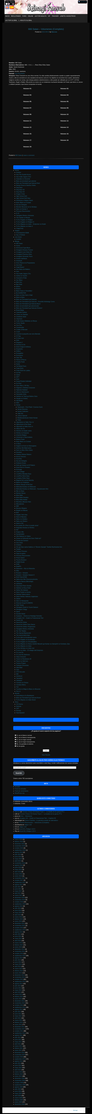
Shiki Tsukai (20, 605)
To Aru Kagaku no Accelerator (25, 639)
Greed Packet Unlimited (23, 381)
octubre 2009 (19, 1082)
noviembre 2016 (20, 899)
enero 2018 (18, 876)
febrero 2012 (19, 1022)
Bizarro (18, 288)
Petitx (19, 420)
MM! (17, 506)
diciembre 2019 (20, 843)
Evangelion (19, 353)
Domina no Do (20, 344)
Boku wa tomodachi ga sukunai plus (27, 306)
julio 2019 (18, 854)
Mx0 (17, 512)
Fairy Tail (19, 357)
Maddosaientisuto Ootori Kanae (27, 418)
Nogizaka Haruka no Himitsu (25, 527)
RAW (17, 564)
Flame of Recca (21, 359)
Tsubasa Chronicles (22, 665)
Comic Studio (20, 323)
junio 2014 (18, 962)
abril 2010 (18, 1069)
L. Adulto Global (25, 20)
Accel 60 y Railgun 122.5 (27, 829)
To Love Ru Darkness (23, 654)
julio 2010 (18, 1063)
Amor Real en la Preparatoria (25, 263)
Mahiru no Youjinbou (22, 482)
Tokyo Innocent (21, 657)
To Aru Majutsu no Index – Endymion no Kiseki (31, 224)
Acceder (17, 786)
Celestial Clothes (21, 312)
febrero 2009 (19, 1100)
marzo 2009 (18, 1097)
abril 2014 (18, 966)
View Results (46, 755)
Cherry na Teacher (22, 314)
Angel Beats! (20, 267)
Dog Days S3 (20, 192)
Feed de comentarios (21, 791)
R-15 (17, 213)
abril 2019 (18, 861)
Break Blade (20, 310)
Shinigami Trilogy (21, 609)
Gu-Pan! (18, 383)
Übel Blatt (19, 667)
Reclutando (16, 16)
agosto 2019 (19, 852)
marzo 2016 (18, 917)
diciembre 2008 (20, 1104)
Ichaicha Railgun (21, 435)
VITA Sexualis (20, 672)
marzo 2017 (18, 895)
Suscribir (19, 773)
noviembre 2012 (20, 1003)
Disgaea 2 (19, 342)
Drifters (18, 351)
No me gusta (20, 746)
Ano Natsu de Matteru (23, 269)
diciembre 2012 (20, 1001)
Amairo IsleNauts (21, 258)
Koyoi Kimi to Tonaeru (23, 467)
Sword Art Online (21, 622)
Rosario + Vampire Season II (25, 575)
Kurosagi (19, 469)
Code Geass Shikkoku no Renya (26, 321)
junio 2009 (18, 1091)
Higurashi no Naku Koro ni (24, 426)
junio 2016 (18, 910)
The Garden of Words (23, 217)
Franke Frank (20, 362)
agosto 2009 (19, 1087)
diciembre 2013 (20, 975)
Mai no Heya (20, 491)
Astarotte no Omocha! (23, 179)
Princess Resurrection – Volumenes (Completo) (34, 822)
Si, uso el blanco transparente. (26, 737)
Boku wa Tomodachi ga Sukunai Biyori (28, 304)
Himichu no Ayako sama (23, 431)
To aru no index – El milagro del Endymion (29, 650)
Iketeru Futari (20, 439)
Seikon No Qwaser (22, 590)
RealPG (18, 566)
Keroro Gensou (21, 456)
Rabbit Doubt (20, 562)
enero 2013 (18, 998)
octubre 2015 (19, 927)
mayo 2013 (18, 990)
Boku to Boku (20, 297)
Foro (24, 16)
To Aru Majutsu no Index (24, 646)
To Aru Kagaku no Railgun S (25, 222)
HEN (17, 403)
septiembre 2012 (20, 1007)
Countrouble (20, 327)
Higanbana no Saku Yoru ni (25, 422)
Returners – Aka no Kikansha (25, 568)
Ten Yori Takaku (21, 631)
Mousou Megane (21, 508)
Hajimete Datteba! (22, 390)
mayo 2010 (18, 1067)
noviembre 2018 (20, 863)
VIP (49, 16)
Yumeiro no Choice (22, 682)
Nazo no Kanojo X (22, 209)
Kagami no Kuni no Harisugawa (26, 446)
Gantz (18, 375)
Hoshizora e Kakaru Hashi (24, 200)
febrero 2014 (19, 970)
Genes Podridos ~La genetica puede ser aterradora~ (41, 820)
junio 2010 (18, 1065)
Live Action (18, 237)
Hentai (18, 405)
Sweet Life (19, 620)
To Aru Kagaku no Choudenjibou (26, 641)
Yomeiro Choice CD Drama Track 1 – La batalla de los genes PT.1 (43, 812)
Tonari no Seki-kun (22, 661)
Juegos (17, 230)
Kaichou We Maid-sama (23, 448)
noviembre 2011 (20, 1029)
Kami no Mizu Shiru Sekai (24, 450)
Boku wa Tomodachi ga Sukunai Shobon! (29, 308)
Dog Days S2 (20, 189)
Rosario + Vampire (22, 573)
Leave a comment (28, 155)
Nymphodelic (20, 534)
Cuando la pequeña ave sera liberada (28, 334)
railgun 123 (28, 824)
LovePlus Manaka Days (23, 474)
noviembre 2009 (20, 1080)
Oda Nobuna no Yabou (23, 536)
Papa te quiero (20, 553)
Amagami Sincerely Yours (24, 256)
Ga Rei (18, 372)
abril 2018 (18, 871)
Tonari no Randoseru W (23, 659)
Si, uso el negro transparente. (25, 742)
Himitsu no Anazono (22, 433)
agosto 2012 (19, 1009)
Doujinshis (19, 349)
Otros (16, 702)
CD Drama (19, 704)
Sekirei (18, 598)
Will (17, 674)
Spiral (18, 611)
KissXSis (19, 459)
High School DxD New (23, 198)
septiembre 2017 (20, 882)
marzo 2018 (18, 874)
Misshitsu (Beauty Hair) (23, 502)
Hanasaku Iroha (21, 394)
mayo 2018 (18, 869)
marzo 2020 (18, 839)
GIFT (17, 377)
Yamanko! (19, 678)
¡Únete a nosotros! (67, 16)
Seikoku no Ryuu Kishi (23, 588)
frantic (18, 364)
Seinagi (75, 1110)
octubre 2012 (19, 1005)
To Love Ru (19, 652)
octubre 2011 (19, 1031)
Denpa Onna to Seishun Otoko (26, 185)
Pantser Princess (21, 551)
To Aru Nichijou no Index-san (25, 648)
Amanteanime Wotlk (22, 232)
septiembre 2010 (20, 1059)
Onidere (18, 545)
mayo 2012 (18, 1016)
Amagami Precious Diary (24, 254)
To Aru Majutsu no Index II (24, 226)
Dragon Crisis (20, 194)
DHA (17, 340)
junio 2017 (18, 889)
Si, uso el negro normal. (24, 739)
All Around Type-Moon (23, 248)
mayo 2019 (18, 859)
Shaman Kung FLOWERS (24, 603)
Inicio (7, 16)
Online (30, 16)
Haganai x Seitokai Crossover (25, 387)
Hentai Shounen (22, 409)
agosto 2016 (19, 906)
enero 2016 (18, 921)
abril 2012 (18, 1018)
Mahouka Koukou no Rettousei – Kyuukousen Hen (32, 489)
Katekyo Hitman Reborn (23, 454)
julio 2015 (18, 934)
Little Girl (20, 413)
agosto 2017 (19, 884)
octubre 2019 (19, 848)
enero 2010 (18, 1076)
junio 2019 (18, 856)
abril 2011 (18, 1044)
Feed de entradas (20, 789)
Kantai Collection (22, 411)
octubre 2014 (19, 953)
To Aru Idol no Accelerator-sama (26, 637)
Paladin (18, 549)
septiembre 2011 (20, 1033)
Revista (18, 710)
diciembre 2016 (20, 897)
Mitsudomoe (20, 504)
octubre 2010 (19, 1057)
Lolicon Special (22, 415)
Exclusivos (19, 355)
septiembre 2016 (20, 904)
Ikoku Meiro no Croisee (23, 441)
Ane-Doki (19, 265)
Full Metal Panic (21, 366)
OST (17, 708)
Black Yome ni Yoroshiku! (24, 291)
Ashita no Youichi (21, 276)
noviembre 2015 (20, 925)
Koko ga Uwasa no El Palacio (25, 465)
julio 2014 (18, 960)
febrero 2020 (19, 841)
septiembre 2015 (20, 930)
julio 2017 (18, 887)
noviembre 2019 (20, 846)
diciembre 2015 (20, 923)
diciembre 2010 (20, 1052)
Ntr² (17, 530)
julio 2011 (18, 1037)
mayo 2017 (18, 891)
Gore (17, 379)
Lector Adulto (41, 16)
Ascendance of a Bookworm (25, 695)
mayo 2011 (18, 1042)
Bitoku (18, 286)
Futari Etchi (19, 368)
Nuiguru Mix (20, 532)
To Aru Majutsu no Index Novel (26, 700)
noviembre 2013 (20, 977)
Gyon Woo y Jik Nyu (22, 385)
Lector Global (11, 20)
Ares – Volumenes (26, 816)
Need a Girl (19, 523)
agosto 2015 (19, 932)
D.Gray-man (20, 338)
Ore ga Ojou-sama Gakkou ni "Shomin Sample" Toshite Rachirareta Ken (39, 547)
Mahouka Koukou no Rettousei (26, 486)
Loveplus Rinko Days (23, 478)
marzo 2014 (18, 968)
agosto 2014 (19, 958)
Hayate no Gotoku (22, 398)
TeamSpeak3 (20, 713)
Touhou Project (21, 663)
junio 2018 (18, 867)
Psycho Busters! (21, 560)
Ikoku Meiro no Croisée (23, 202)
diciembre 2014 (20, 949)
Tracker (55, 16)
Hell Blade (19, 400)
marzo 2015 (18, 942)
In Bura (18, 443)
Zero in (18, 691)
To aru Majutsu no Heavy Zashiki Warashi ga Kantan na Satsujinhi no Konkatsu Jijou (43, 644)
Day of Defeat (20, 235)
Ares (17, 271)
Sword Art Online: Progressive (25, 626)
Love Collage (20, 471)
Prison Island (20, 558)
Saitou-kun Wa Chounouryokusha (27, 579)
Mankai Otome (20, 493)
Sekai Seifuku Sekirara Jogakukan (27, 596)
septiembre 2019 (20, 850)
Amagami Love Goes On (24, 252)
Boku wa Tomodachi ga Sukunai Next (28, 183)
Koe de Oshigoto (21, 204)
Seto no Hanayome (22, 601)
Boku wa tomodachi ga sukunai (26, 181)
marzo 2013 (18, 994)
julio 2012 (18, 1011)
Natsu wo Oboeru (21, 521)
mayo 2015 (18, 938)
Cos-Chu (19, 325)
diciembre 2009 (20, 1078)
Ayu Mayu (19, 280)
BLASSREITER (21, 293)
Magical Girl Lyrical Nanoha (25, 480)
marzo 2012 (18, 1020)
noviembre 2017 (20, 878)
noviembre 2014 (20, 951)
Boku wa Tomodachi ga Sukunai (26, 299)
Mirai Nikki (19, 495)
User (17, 669)
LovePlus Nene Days (22, 476)
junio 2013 (18, 988)
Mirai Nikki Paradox (22, 497)
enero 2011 (18, 1050)
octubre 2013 (19, 979)
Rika (17, 570)
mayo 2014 (18, 964)
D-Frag (18, 336)
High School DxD (21, 196)
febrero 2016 (19, 919)
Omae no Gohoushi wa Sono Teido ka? (28, 538)
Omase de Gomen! (22, 540)
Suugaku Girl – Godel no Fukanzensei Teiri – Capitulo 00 (38, 818)
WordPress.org (19, 793)
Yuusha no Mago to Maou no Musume (28, 689)
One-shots (19, 542)
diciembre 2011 (20, 1026)
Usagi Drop (19, 228)
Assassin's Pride (21, 278)
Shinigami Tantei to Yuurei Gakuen (27, 607)
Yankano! (19, 680)
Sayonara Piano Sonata (23, 586)
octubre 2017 (19, 880)
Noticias (18, 706)
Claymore (19, 319)
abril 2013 (18, 992)
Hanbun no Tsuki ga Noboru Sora (26, 396)
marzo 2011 (18, 1046)
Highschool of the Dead (23, 424)
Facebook (82, 2)
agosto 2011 (19, 1035)
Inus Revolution (20, 73)
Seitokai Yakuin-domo (23, 594)
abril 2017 (18, 893)
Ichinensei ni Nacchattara (24, 437)
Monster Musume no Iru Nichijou (26, 207)
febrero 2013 (19, 996)
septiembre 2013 (20, 981)
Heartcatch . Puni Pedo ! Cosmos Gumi (29, 407)
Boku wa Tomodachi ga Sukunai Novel (28, 697)
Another (18, 172)
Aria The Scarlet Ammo (23, 174)
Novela (17, 693)
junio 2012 (18, 1014)
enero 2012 (18, 1024)
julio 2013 (18, 986)
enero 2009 (18, 1102)
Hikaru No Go (20, 428)
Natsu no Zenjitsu (21, 519)
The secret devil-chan (23, 635)
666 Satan (18, 155)
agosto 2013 (19, 983)
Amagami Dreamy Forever (24, 250)
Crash (18, 331)
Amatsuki (19, 260)
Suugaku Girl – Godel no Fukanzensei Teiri (29, 618)
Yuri (17, 687)
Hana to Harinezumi (22, 392)
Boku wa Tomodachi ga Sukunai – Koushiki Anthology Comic (35, 301)
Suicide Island (20, 613)
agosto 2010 (19, 1061)
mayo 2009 (18, 1093)
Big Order (19, 284)
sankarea (19, 583)
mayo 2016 (18, 912)
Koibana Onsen (21, 463)
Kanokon (19, 452)
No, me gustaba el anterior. (25, 744)
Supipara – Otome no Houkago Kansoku (29, 616)
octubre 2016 (19, 902)
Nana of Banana (21, 517)
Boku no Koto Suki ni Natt (24, 295)
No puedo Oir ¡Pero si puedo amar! (27, 525)
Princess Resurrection (23, 211)
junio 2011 (18, 1039)
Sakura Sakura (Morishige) (24, 581)
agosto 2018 (19, 865)
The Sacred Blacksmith (23, 633)
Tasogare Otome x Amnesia (25, 215)
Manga (17, 241)
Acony (18, 245)
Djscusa (54, 32)
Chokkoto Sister (21, 316)
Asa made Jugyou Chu (23, 273)
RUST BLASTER (21, 577)
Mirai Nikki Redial (21, 499)
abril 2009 (18, 1095)
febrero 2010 (19, 1074)
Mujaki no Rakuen (22, 510)
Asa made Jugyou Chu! (23, 177)
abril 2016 (18, 915)
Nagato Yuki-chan (21, 514)
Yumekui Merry (21, 685)
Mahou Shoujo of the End (24, 484)
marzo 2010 (18, 1072)
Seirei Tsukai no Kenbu (23, 592)
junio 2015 (18, 936)
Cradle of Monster (21, 329)
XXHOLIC (19, 676)
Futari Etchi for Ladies (23, 370)
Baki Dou (19, 282)
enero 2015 (18, 947)
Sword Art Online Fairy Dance (25, 624)
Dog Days (19, 187)
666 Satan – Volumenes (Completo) (46, 29)
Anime (17, 170)
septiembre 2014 (20, 955)
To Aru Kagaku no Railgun (24, 220)
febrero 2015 (19, 945)
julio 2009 (18, 1089)
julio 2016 (18, 908)
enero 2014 (18, 973)
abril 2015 (18, 940)
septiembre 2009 (20, 1085)
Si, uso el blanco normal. (24, 735)
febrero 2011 (19, 1048)
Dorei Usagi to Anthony (23, 347)
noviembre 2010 (20, 1054)
